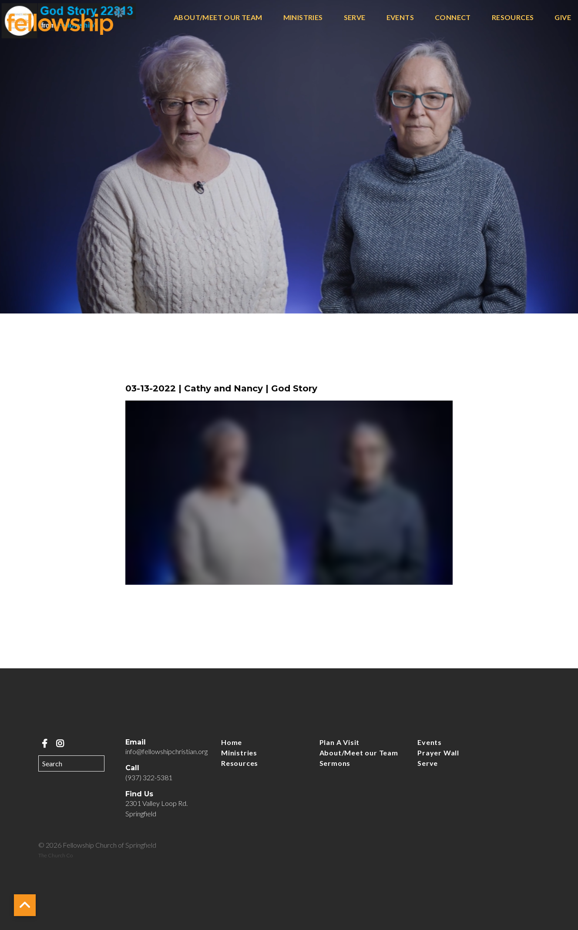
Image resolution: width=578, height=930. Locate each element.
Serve (355, 17)
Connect (453, 17)
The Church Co (55, 855)
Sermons (335, 763)
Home (231, 742)
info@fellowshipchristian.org (166, 751)
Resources (513, 17)
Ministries (303, 17)
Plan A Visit (339, 742)
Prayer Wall (438, 752)
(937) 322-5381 (148, 777)
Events (400, 17)
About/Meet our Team (218, 17)
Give (562, 17)
